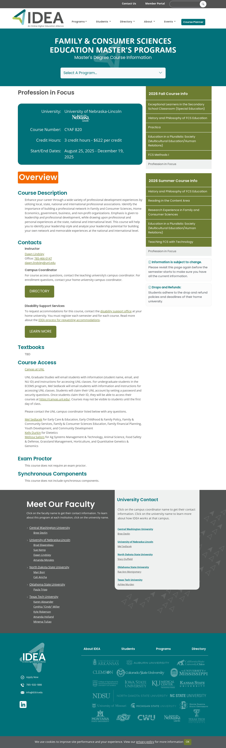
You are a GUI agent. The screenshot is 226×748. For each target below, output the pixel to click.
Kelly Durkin (33, 433)
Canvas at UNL (34, 369)
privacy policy (145, 742)
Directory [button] (126, 22)
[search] (188, 4)
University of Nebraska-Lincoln (49, 540)
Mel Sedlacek (33, 419)
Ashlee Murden (126, 584)
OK (188, 742)
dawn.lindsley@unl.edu (40, 263)
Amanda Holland (43, 616)
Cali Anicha (40, 577)
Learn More (41, 332)
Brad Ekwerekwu (43, 545)
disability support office (116, 311)
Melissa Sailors (35, 437)
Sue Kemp (39, 550)
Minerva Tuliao (42, 621)
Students (102, 22)
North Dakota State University (49, 567)
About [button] (148, 22)
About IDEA (92, 649)
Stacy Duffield (125, 559)
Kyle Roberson (42, 611)
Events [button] (169, 22)
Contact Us (129, 3)
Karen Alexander (43, 601)
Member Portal (155, 3)
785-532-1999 (31, 685)
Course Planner (193, 22)
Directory (39, 291)
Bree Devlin (40, 532)
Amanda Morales (43, 560)
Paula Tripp (40, 589)
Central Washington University (49, 528)
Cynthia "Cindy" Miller (46, 606)
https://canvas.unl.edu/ (54, 399)
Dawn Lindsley (34, 254)
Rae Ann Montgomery (129, 571)
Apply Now (29, 677)
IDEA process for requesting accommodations (69, 320)
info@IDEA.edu (32, 693)
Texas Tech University (43, 597)
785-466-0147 (43, 258)
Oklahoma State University (47, 584)
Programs (78, 22)
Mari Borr (39, 572)
